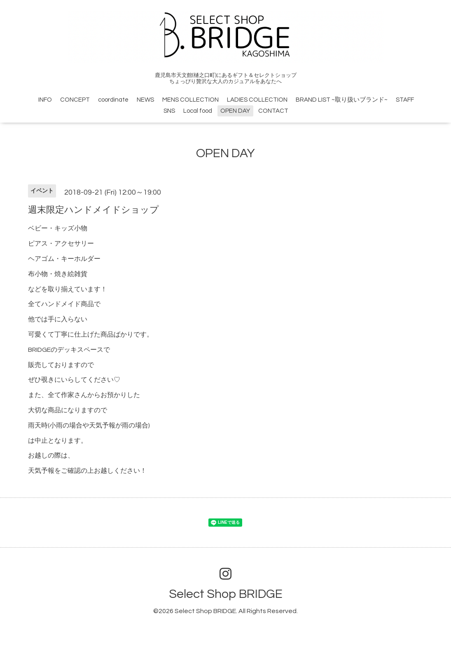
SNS (169, 111)
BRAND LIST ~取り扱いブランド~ (342, 100)
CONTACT (273, 111)
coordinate (113, 100)
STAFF (405, 100)
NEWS (145, 100)
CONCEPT (75, 100)
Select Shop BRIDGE (226, 594)
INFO (45, 100)
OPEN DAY (235, 111)
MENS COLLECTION (190, 100)
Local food (197, 111)
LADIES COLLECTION (257, 100)
